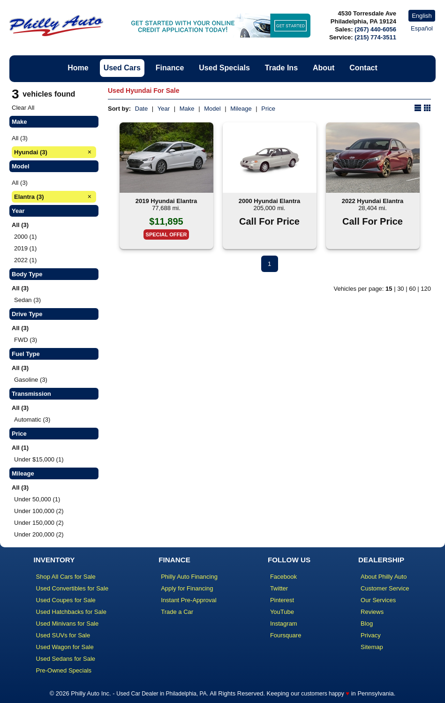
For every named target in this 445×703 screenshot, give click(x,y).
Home (78, 68)
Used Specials (224, 68)
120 (426, 288)
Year (164, 108)
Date (141, 108)
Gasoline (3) (30, 379)
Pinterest (282, 600)
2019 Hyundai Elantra (166, 200)
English (422, 15)
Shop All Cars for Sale (66, 576)
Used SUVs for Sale (63, 635)
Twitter (279, 588)
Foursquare (285, 635)
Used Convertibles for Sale (72, 588)
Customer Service (385, 588)
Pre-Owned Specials (64, 670)
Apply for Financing (187, 588)
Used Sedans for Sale (65, 658)
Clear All (23, 107)
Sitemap (372, 646)
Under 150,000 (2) (39, 522)
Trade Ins (281, 68)
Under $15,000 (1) (39, 459)
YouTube (282, 611)
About (323, 68)
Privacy (371, 635)
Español (422, 28)
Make (187, 108)
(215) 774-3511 (375, 37)
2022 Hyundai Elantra (373, 200)
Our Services (378, 600)
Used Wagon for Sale (65, 646)
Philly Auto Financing (189, 576)
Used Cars (122, 68)
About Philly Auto (384, 576)
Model (212, 108)
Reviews (372, 611)
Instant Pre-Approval (189, 600)
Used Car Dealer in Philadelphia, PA (161, 693)
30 (400, 288)
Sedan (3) (27, 299)
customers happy (322, 693)
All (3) (20, 138)
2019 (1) (25, 248)
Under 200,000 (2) (39, 534)
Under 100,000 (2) (39, 510)
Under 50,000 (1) (37, 499)
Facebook (283, 576)
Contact (363, 68)
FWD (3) (25, 339)
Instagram (283, 623)
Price (268, 108)
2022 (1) (25, 260)
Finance (170, 68)
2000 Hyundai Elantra (270, 200)
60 (412, 288)
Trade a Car (177, 611)
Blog (367, 623)
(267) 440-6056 (375, 29)
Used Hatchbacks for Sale (71, 611)
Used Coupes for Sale (66, 600)
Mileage (241, 108)
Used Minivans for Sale (67, 623)
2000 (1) (25, 236)
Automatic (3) (32, 419)
